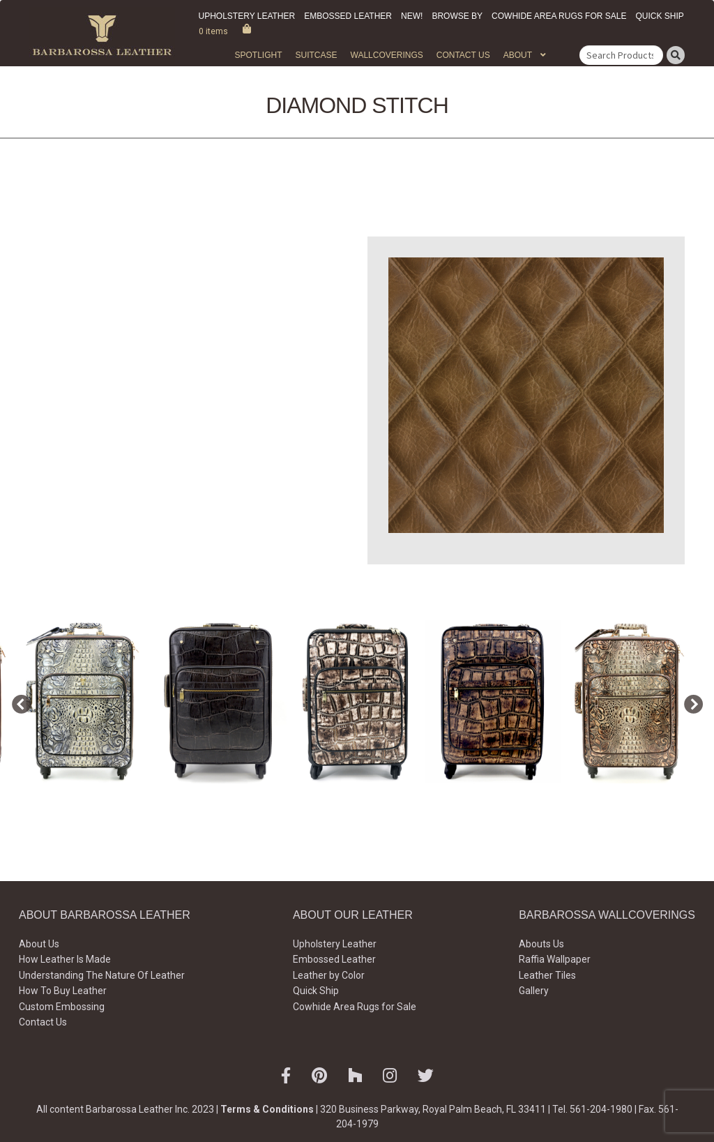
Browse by (457, 16)
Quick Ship (659, 16)
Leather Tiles (547, 975)
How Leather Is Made (65, 959)
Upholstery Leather (247, 16)
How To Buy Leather (63, 990)
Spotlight (258, 55)
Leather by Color (329, 975)
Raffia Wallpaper (555, 959)
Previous (17, 702)
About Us (39, 943)
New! (412, 16)
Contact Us (463, 55)
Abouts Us (541, 943)
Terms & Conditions (267, 1109)
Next (690, 702)
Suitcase (316, 55)
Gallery (534, 990)
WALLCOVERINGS (387, 55)
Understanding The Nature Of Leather (102, 975)
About (517, 55)
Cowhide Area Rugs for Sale (559, 16)
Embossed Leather (348, 16)
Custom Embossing (62, 1006)
